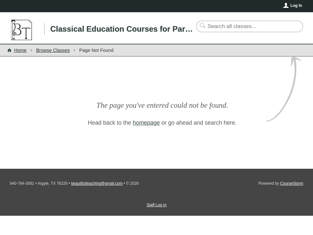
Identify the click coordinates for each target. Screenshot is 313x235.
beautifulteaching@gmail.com (97, 183)
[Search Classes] (246, 26)
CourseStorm (291, 183)
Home (20, 50)
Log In (296, 5)
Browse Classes (53, 50)
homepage (146, 122)
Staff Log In (156, 205)
